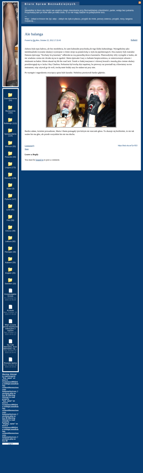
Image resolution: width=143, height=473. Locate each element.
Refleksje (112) (10, 123)
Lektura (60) (10, 241)
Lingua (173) (10, 167)
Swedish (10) (10, 284)
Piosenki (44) (10, 157)
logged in (40, 160)
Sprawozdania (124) (10, 135)
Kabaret (134, 40)
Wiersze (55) (10, 146)
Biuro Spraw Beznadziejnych (50, 4)
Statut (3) (10, 189)
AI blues (10, 312)
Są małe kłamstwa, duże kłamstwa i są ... (10, 348)
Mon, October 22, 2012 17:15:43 (48, 40)
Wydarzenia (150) (10, 112)
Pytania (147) (10, 199)
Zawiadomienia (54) (10, 99)
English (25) (10, 273)
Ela (34, 40)
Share (27, 149)
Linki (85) (10, 210)
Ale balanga (34, 34)
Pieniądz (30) (10, 252)
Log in (10, 444)
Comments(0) (29, 146)
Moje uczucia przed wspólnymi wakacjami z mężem (10, 329)
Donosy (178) (10, 178)
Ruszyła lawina (10, 365)
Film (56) (10, 220)
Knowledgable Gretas (10, 297)
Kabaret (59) (10, 262)
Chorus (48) (10, 231)
